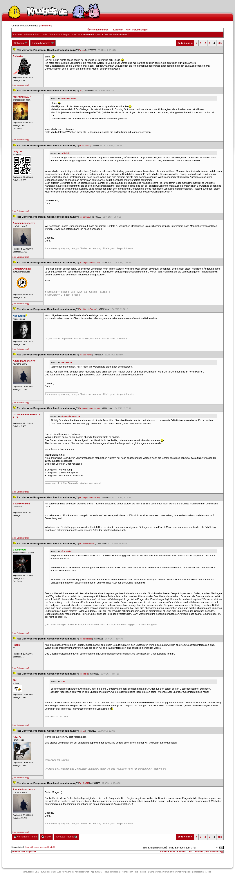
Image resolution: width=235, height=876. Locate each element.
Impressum (199, 872)
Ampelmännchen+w (71, 416)
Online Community (165, 872)
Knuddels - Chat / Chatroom (190, 851)
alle (220, 43)
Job (208, 872)
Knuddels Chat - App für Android (57, 872)
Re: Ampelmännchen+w (89, 262)
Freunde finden (111, 872)
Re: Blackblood (85, 639)
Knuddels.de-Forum (22, 34)
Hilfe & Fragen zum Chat (68, 34)
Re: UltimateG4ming (88, 309)
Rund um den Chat (44, 34)
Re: (81, 91)
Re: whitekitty (85, 145)
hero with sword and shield (37, 847)
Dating (151, 872)
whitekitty (66, 153)
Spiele (143, 872)
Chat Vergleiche (184, 872)
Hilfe (128, 29)
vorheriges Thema (25, 836)
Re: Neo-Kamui (85, 355)
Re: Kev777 (84, 783)
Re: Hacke (83, 674)
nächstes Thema (66, 836)
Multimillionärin (69, 98)
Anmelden (45, 25)
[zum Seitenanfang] (20, 85)
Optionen (20, 43)
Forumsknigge (140, 29)
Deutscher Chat (31, 872)
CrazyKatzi (66, 551)
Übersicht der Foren (97, 29)
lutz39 (52, 847)
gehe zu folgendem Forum (154, 848)
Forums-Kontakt (167, 851)
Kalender (118, 29)
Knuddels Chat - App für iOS (88, 872)
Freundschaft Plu (129, 872)
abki (63, 681)
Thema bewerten (43, 43)
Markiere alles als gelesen (24, 851)
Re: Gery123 (84, 217)
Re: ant (82, 50)
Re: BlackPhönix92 (87, 543)
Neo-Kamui (67, 362)
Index (46, 836)
